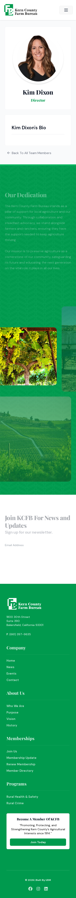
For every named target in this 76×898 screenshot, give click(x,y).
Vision (10, 719)
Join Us (11, 751)
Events (11, 673)
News (10, 667)
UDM (48, 880)
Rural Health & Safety (22, 797)
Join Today (38, 842)
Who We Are (15, 706)
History (11, 725)
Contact (12, 680)
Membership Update (21, 758)
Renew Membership (20, 764)
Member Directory (19, 771)
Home (10, 660)
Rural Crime (15, 803)
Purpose (12, 712)
